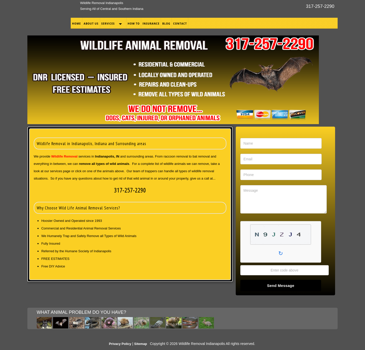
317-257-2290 (320, 6)
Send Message (280, 285)
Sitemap (140, 344)
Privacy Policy (120, 344)
